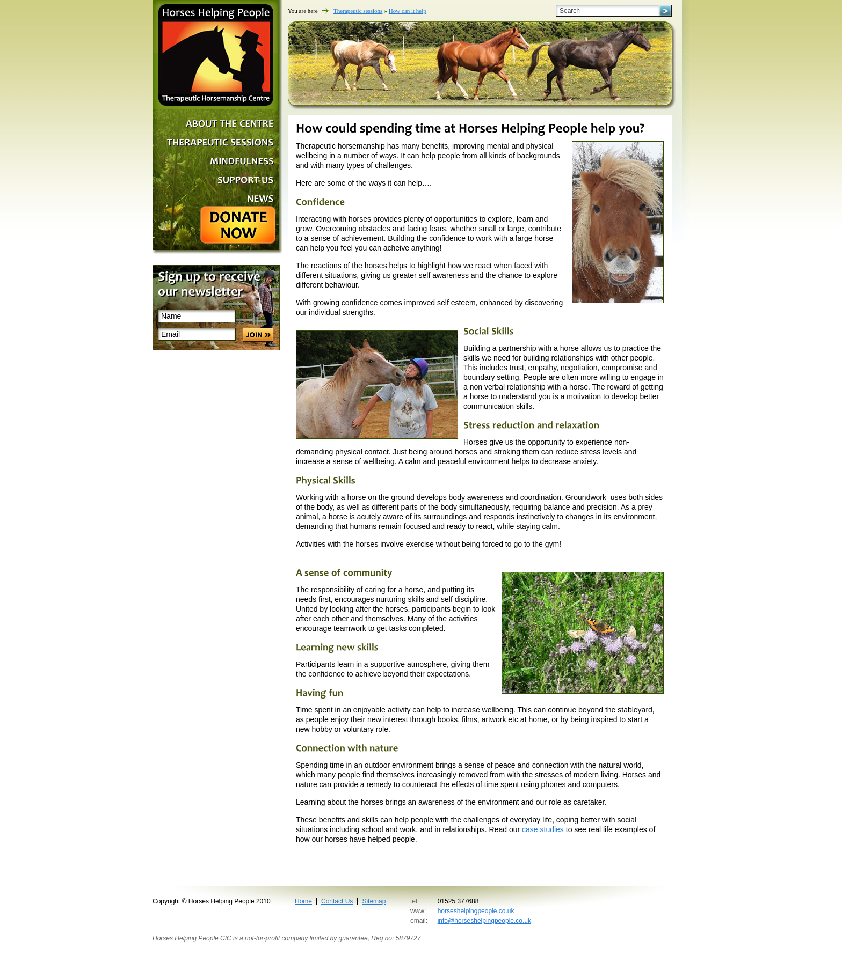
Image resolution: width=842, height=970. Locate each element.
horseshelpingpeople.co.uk (476, 911)
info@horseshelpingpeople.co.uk (484, 920)
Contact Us (337, 901)
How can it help (407, 11)
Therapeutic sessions (357, 11)
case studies (543, 829)
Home (303, 901)
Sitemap (374, 901)
